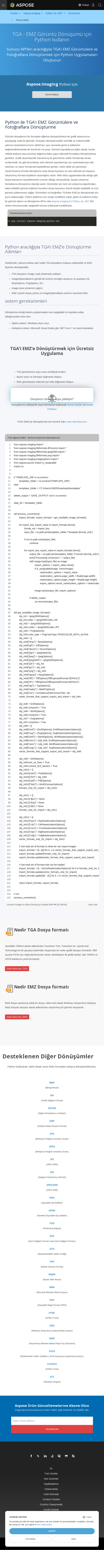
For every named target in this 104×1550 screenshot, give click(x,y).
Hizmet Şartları (75, 404)
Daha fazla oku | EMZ (17, 1017)
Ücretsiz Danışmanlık (51, 1504)
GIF (52, 1095)
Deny (73, 1539)
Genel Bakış (52, 94)
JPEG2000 (52, 1185)
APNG (52, 1210)
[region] (52, 671)
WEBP (52, 1274)
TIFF (52, 1261)
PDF (52, 1300)
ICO (52, 1376)
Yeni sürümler (51, 1478)
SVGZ (52, 1351)
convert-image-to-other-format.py (24, 904)
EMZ (52, 1325)
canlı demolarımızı (76, 421)
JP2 (52, 1159)
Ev (51, 1468)
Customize (30, 1539)
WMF (52, 1287)
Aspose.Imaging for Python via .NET (70, 201)
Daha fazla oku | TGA (17, 968)
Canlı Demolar (51, 1494)
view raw (92, 904)
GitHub (63, 904)
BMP (52, 1082)
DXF (52, 1236)
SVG (52, 1249)
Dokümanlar (51, 1489)
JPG (52, 1133)
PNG (51, 1197)
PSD (52, 1223)
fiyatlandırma (51, 1483)
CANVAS (52, 1364)
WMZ (52, 1338)
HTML (52, 1312)
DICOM (52, 1108)
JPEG (52, 1146)
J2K (52, 1172)
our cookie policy (44, 1524)
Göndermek (52, 1429)
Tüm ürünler (51, 1473)
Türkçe (83, 4)
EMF (52, 1121)
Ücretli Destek (51, 1509)
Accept (52, 1531)
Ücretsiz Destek (51, 1499)
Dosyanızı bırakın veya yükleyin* (52, 399)
